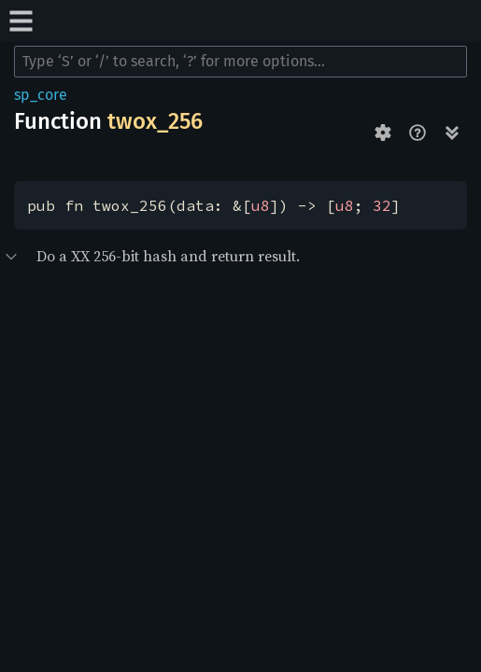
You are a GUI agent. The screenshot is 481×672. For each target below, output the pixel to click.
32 (382, 205)
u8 (260, 205)
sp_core (40, 95)
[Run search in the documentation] (240, 61)
